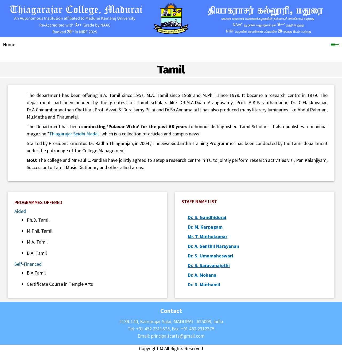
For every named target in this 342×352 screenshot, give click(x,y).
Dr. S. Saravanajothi (209, 265)
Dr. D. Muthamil (204, 284)
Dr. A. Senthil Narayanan (213, 246)
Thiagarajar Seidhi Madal (74, 134)
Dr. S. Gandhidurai (207, 217)
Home (9, 44)
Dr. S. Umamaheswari (210, 256)
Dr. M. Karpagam (205, 227)
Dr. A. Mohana (202, 275)
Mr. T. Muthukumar (207, 236)
